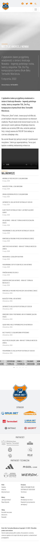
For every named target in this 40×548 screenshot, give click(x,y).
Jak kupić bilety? (6, 500)
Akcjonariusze (6, 492)
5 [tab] (26, 367)
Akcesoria (4, 515)
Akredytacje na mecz (27, 500)
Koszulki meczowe (7, 512)
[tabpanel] (20, 363)
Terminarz (24, 492)
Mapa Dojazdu (5, 502)
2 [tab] (17, 367)
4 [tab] (23, 367)
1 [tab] (14, 367)
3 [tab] (20, 367)
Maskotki (4, 517)
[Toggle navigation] (35, 9)
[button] (35, 3)
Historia (4, 489)
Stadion (4, 487)
